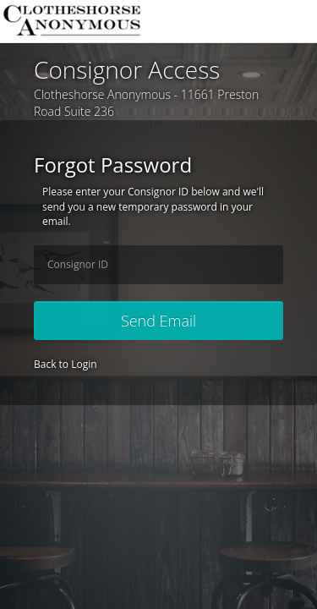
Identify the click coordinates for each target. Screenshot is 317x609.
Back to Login (65, 364)
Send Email (158, 320)
